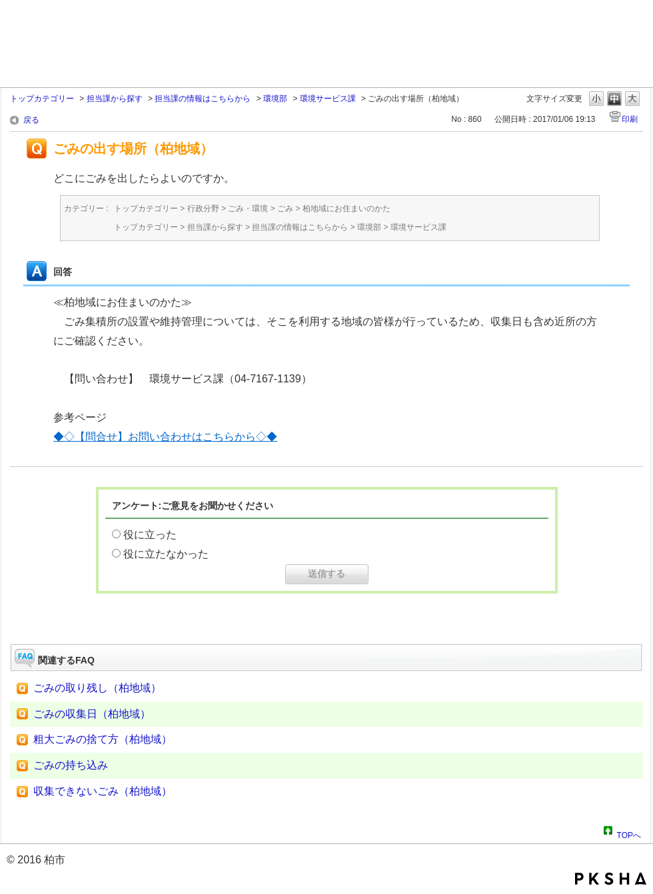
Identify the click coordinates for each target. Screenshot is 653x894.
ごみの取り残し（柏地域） (97, 687)
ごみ (285, 208)
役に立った (150, 534)
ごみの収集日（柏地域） (92, 713)
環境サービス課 (328, 98)
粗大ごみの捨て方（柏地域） (102, 739)
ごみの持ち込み (70, 765)
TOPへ (629, 833)
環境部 (275, 98)
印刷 (630, 119)
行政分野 (203, 208)
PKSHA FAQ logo (610, 878)
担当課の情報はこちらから (203, 98)
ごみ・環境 (248, 208)
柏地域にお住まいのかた (346, 208)
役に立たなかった (166, 554)
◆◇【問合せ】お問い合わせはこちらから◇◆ (165, 436)
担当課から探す (115, 98)
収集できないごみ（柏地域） (102, 791)
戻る (31, 120)
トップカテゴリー (42, 98)
